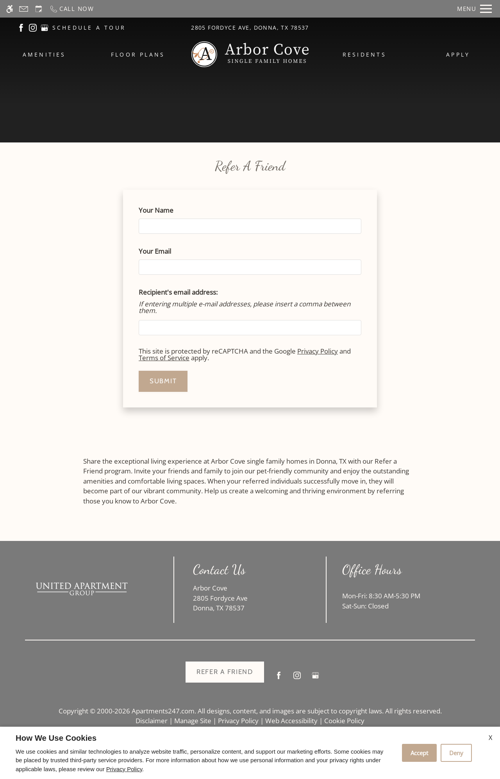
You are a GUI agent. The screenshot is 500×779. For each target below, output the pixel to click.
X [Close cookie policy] (490, 737)
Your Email (168, 251)
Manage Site (192, 720)
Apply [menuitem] (458, 54)
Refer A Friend (224, 672)
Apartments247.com (163, 710)
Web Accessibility (291, 720)
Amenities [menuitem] (44, 54)
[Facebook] (279, 678)
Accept (419, 753)
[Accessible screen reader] (9, 9)
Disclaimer (152, 720)
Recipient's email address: (178, 292)
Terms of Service (164, 357)
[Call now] (71, 9)
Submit (163, 381)
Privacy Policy (317, 351)
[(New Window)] (21, 27)
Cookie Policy (344, 720)
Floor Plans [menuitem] (138, 54)
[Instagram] (297, 678)
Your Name (169, 210)
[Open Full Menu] (474, 9)
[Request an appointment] (38, 9)
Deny (456, 753)
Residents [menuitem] (364, 54)
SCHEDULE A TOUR (89, 27)
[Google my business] (315, 678)
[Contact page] (23, 9)
